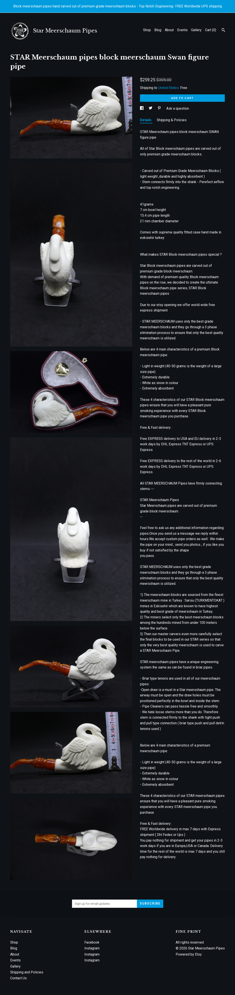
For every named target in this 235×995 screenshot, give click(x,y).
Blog (157, 30)
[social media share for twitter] (151, 108)
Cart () (210, 30)
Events (182, 30)
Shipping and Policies (26, 972)
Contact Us (18, 978)
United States (168, 88)
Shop (147, 30)
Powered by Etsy (189, 954)
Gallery (196, 30)
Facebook (91, 942)
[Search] (223, 30)
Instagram (92, 948)
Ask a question (177, 108)
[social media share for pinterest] (160, 108)
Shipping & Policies (172, 120)
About (169, 30)
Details (146, 120)
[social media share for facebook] (142, 108)
